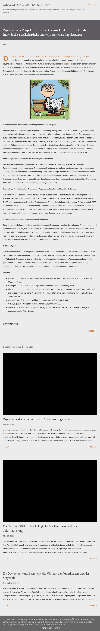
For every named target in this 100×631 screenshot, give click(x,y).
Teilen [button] (91, 331)
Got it (57, 628)
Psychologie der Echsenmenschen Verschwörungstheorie (37, 419)
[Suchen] (89, 4)
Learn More (46, 628)
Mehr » (93, 447)
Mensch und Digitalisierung (27, 5)
